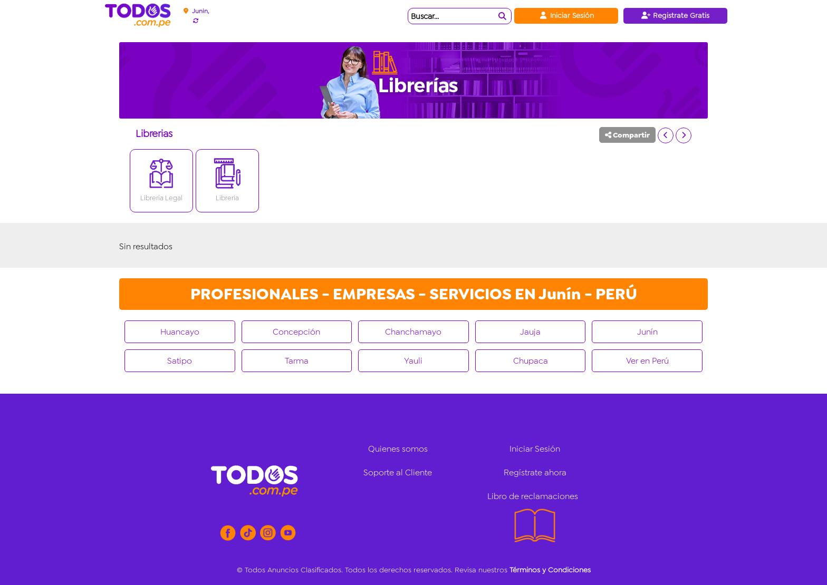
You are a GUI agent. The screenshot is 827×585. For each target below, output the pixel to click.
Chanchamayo (413, 331)
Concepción (296, 331)
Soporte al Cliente (397, 472)
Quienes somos (398, 448)
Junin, (200, 11)
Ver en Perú (647, 360)
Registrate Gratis (675, 15)
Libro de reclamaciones (532, 496)
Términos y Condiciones (550, 569)
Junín (647, 331)
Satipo (179, 360)
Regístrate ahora (535, 472)
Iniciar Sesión (566, 15)
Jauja (530, 331)
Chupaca (530, 360)
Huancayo (179, 331)
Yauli (413, 360)
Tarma (297, 360)
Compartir (627, 135)
